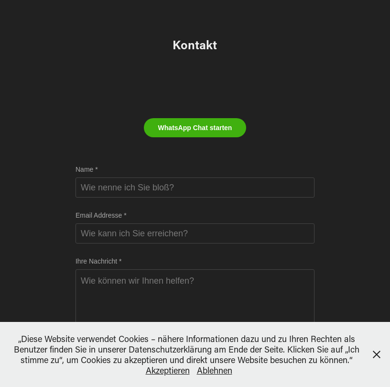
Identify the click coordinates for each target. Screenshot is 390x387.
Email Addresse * (101, 215)
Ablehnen (214, 370)
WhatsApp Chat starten (195, 128)
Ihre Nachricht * (98, 261)
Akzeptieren (168, 370)
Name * (87, 169)
